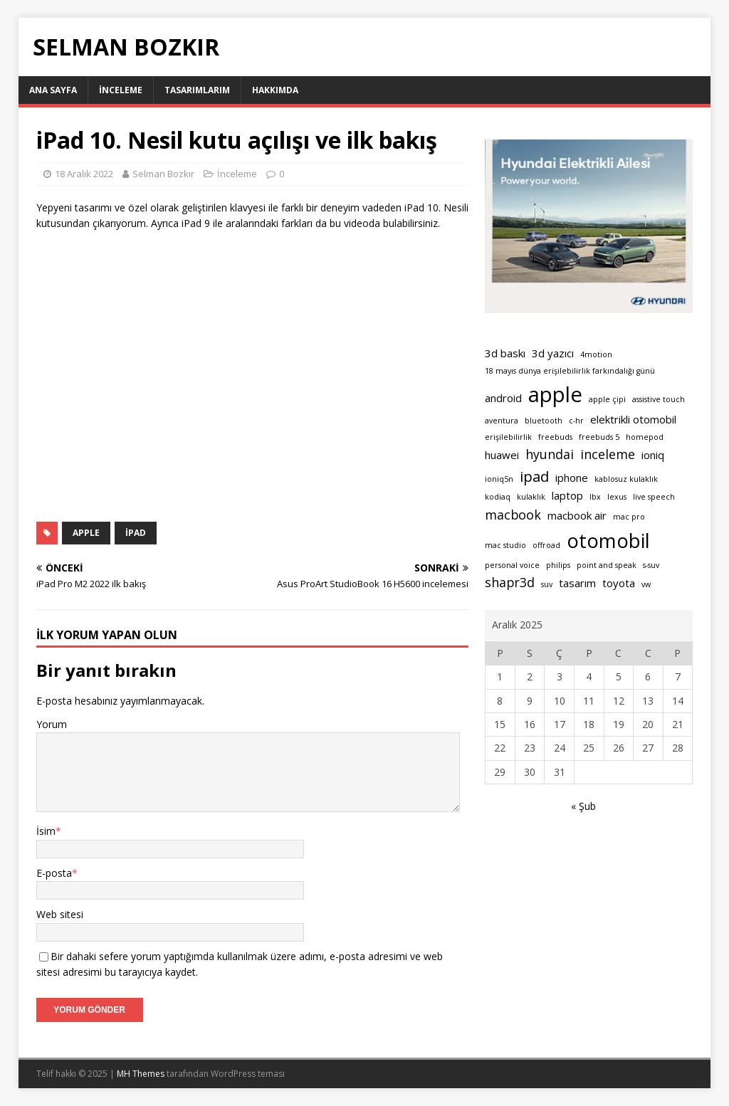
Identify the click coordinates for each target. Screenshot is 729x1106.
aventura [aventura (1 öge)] (501, 421)
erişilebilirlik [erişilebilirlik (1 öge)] (508, 437)
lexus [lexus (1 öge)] (616, 497)
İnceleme (120, 90)
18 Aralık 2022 (84, 173)
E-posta (54, 873)
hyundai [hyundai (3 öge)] (549, 454)
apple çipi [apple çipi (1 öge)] (607, 399)
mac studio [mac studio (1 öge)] (505, 545)
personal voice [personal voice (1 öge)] (512, 565)
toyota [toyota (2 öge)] (618, 583)
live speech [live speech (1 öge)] (654, 497)
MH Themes (140, 1074)
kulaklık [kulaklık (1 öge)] (531, 497)
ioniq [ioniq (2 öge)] (652, 455)
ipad (135, 533)
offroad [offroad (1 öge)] (546, 545)
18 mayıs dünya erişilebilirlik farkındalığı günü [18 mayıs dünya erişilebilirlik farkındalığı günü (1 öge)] (570, 371)
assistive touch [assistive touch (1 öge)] (658, 399)
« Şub (583, 806)
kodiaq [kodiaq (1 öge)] (497, 497)
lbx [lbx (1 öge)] (595, 497)
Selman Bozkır (163, 173)
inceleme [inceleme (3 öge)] (607, 454)
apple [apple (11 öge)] (555, 394)
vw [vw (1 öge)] (646, 584)
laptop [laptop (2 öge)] (567, 495)
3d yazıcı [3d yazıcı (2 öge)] (553, 353)
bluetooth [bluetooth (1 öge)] (543, 421)
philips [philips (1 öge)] (558, 565)
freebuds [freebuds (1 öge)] (555, 437)
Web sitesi (59, 914)
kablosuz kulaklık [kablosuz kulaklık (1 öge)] (626, 479)
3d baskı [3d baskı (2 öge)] (505, 353)
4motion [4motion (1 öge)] (596, 354)
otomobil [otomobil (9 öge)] (608, 540)
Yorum (51, 724)
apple (86, 533)
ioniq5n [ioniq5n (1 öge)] (499, 479)
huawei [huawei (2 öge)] (502, 455)
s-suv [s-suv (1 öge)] (651, 565)
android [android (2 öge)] (503, 398)
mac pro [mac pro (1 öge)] (629, 517)
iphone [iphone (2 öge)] (571, 477)
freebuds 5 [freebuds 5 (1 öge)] (599, 437)
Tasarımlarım (197, 90)
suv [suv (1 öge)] (546, 584)
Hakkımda (275, 90)
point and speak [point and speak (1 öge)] (606, 565)
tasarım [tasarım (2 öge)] (577, 583)
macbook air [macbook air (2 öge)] (577, 515)
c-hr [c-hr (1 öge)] (576, 421)
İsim (46, 831)
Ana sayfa (53, 90)
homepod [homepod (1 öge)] (645, 437)
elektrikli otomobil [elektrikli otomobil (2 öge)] (633, 419)
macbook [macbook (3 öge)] (513, 514)
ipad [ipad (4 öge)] (534, 476)
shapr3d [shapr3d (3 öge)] (510, 582)
